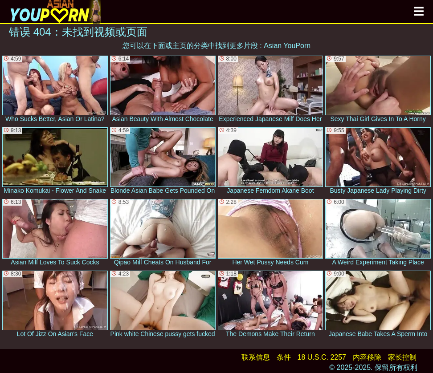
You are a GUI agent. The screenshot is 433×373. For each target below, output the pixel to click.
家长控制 (402, 357)
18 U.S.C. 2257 (322, 357)
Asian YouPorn (287, 45)
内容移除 (367, 357)
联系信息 (255, 357)
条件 (284, 357)
